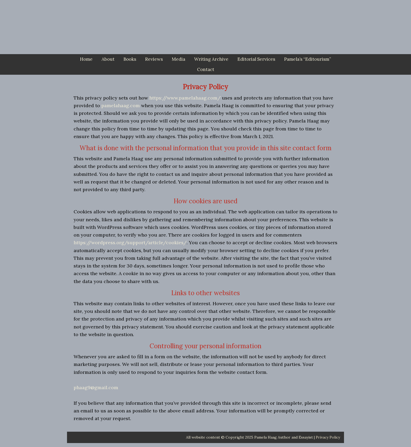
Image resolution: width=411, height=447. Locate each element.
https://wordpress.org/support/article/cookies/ (130, 242)
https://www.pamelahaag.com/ (185, 98)
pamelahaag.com (120, 105)
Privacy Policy (328, 437)
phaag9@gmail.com (96, 387)
